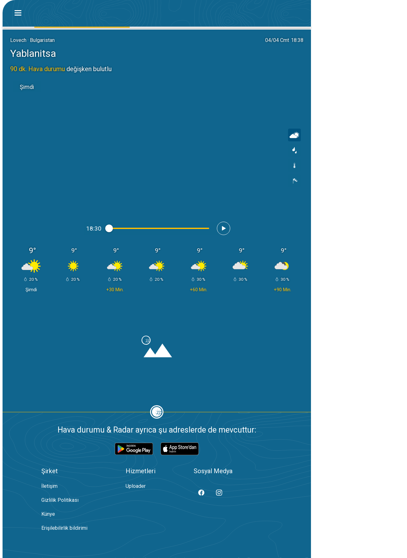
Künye (48, 514)
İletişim (49, 486)
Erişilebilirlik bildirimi (64, 528)
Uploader (136, 486)
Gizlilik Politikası (60, 500)
